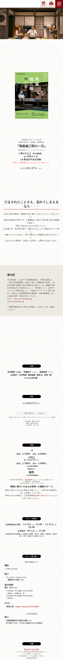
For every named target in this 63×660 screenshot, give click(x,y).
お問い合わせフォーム (44, 495)
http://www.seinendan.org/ (23, 299)
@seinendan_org (18, 301)
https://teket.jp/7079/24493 (26, 607)
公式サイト (42, 307)
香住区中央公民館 (31, 650)
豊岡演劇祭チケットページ (34, 479)
